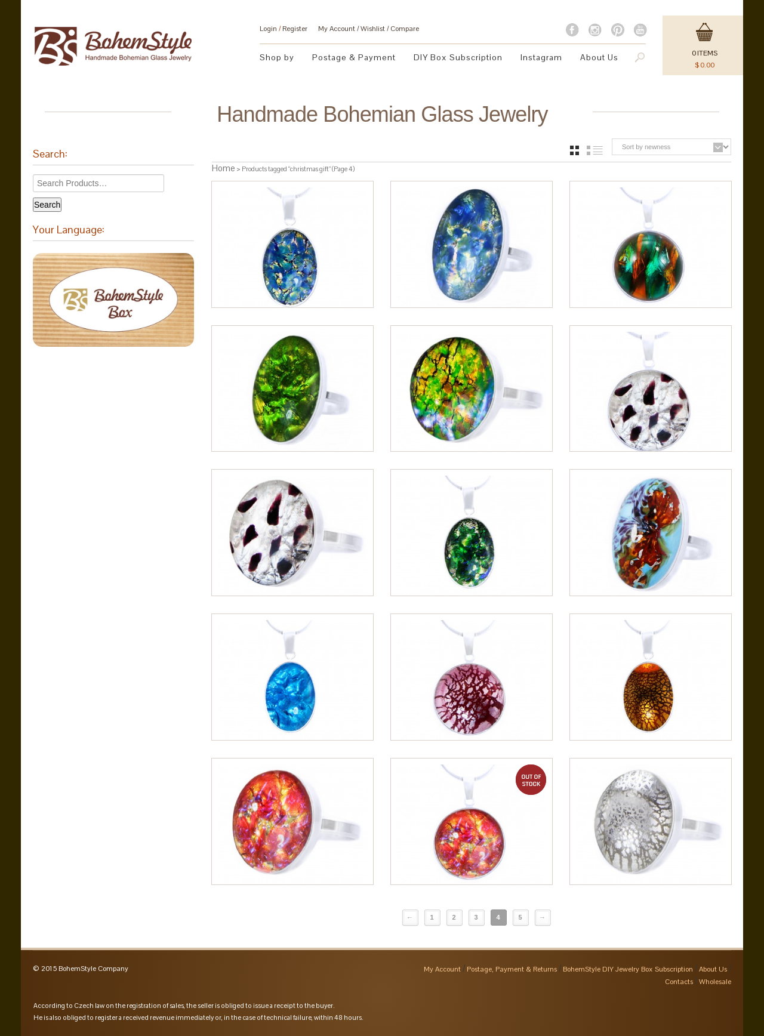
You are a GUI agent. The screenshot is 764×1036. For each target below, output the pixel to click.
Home (223, 168)
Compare (404, 28)
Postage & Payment (354, 57)
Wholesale (715, 981)
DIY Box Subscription (458, 57)
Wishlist (373, 28)
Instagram (541, 57)
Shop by (277, 57)
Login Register (283, 28)
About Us (599, 57)
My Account (336, 28)
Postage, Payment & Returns (512, 969)
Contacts (679, 981)
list (595, 150)
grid (574, 150)
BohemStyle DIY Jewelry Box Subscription (628, 969)
